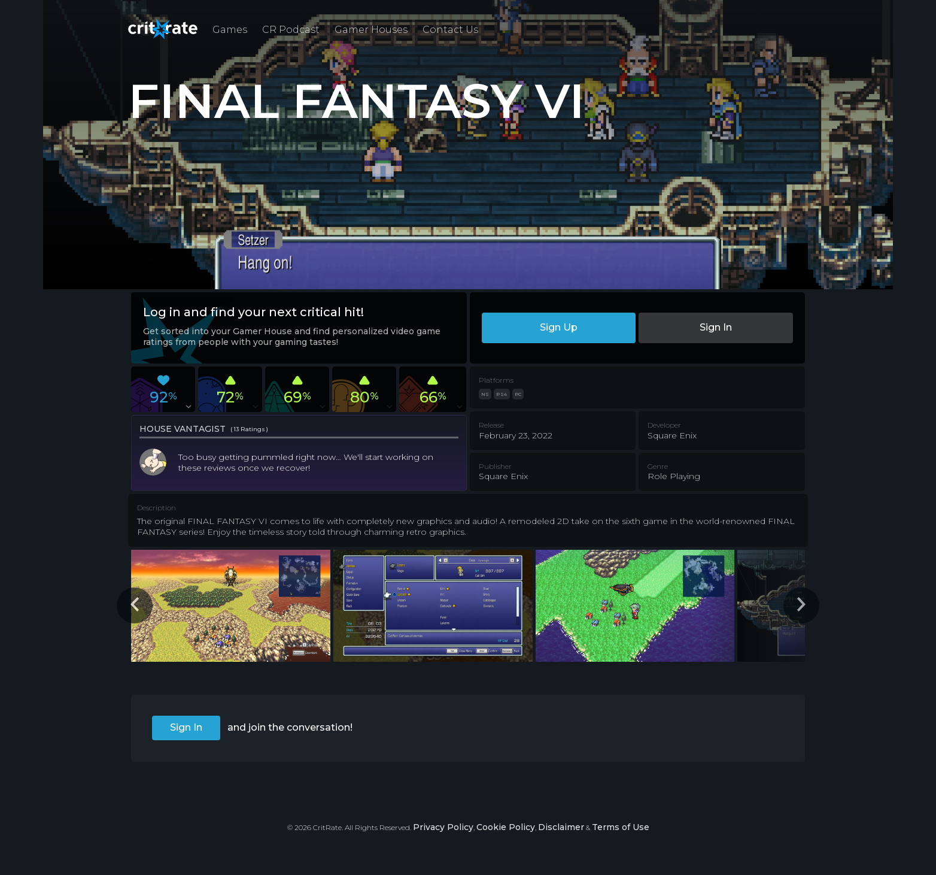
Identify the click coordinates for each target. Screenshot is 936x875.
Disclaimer (561, 827)
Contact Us (450, 29)
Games (229, 29)
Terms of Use (620, 827)
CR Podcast (291, 29)
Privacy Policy (443, 827)
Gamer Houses (371, 29)
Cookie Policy (505, 827)
